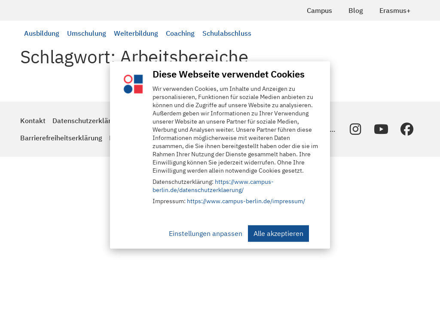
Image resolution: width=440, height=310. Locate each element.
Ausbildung (41, 33)
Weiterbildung (136, 33)
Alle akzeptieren (278, 233)
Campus (319, 10)
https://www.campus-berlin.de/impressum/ (246, 201)
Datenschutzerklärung (87, 120)
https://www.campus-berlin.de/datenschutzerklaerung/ (213, 186)
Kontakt (33, 120)
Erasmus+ (395, 10)
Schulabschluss (226, 33)
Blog (355, 10)
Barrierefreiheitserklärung (61, 137)
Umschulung (86, 33)
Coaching (180, 33)
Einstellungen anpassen (205, 233)
